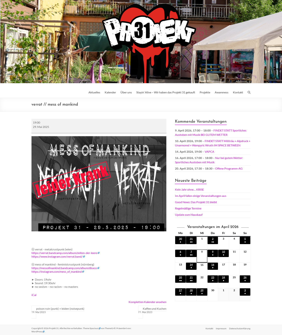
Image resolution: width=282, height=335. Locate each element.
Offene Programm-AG (229, 168)
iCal (33, 295)
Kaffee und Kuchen (152, 310)
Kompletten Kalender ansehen (147, 302)
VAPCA (209, 151)
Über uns (126, 92)
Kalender (110, 92)
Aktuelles (94, 92)
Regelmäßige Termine (188, 208)
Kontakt (238, 92)
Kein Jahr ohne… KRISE (189, 189)
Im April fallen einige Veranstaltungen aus (200, 195)
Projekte (205, 92)
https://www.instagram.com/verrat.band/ (57, 256)
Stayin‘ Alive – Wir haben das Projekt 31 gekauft (165, 92)
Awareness (221, 92)
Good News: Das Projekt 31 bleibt (196, 202)
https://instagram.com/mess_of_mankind (56, 271)
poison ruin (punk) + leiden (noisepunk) (57, 310)
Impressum (221, 328)
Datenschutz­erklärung (240, 328)
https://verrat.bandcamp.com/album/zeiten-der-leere (64, 253)
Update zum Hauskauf (189, 214)
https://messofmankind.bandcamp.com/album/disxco (64, 268)
